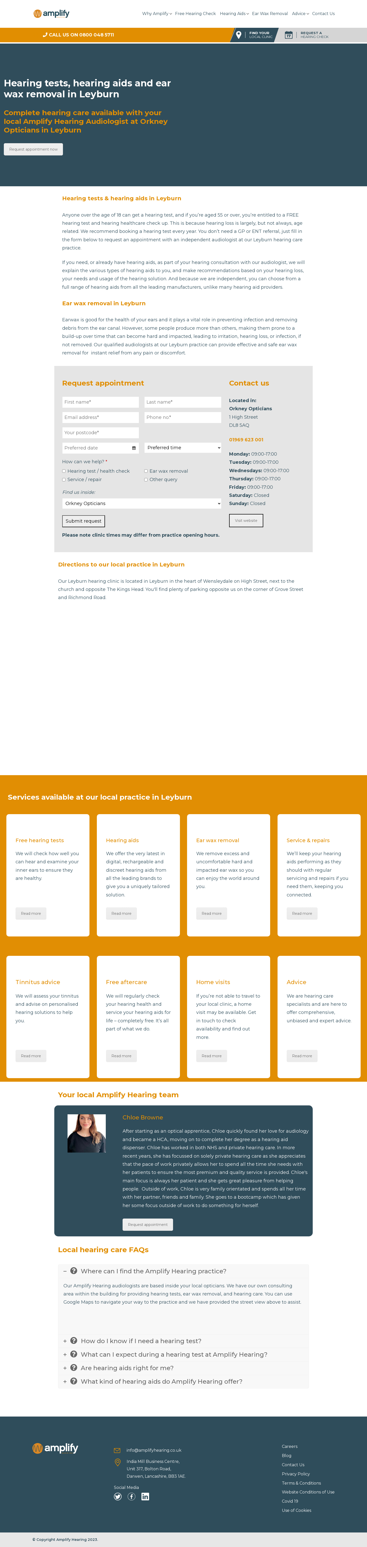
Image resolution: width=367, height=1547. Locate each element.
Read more (31, 913)
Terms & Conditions (301, 1483)
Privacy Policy (296, 1474)
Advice (299, 13)
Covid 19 (290, 1501)
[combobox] (100, 448)
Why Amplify (155, 13)
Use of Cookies (296, 1510)
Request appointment (148, 1224)
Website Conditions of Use (308, 1492)
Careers (289, 1446)
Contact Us (323, 13)
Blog (287, 1455)
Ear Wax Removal (270, 13)
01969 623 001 (246, 440)
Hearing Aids (232, 13)
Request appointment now (33, 149)
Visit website (246, 520)
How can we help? (84, 462)
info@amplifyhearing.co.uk (154, 1450)
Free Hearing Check (195, 13)
